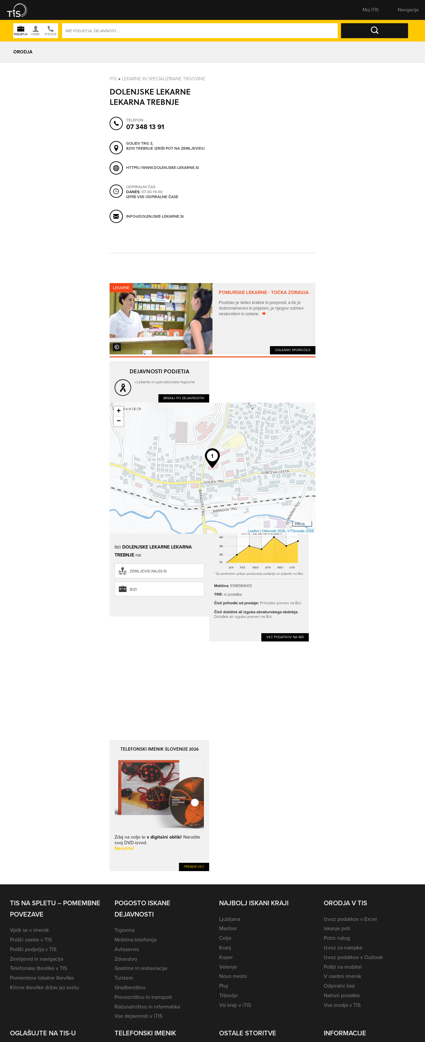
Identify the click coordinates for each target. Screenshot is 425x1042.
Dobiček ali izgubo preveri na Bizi (243, 616)
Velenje (228, 967)
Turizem (124, 978)
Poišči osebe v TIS (31, 939)
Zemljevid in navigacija (36, 959)
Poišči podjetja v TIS (33, 949)
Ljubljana (229, 919)
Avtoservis (127, 949)
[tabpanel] (212, 318)
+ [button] (119, 411)
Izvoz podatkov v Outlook (353, 957)
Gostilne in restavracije (141, 968)
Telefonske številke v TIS (38, 968)
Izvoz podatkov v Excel (350, 919)
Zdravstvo (126, 959)
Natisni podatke (342, 995)
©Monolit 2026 (273, 531)
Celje (225, 938)
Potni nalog (337, 938)
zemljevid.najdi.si (148, 571)
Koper (226, 957)
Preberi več (194, 866)
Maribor (228, 928)
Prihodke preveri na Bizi (280, 603)
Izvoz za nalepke (343, 947)
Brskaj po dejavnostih (183, 398)
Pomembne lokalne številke (42, 978)
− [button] (119, 421)
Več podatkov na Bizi (285, 636)
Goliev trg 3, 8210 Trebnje (139, 146)
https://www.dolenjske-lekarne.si (162, 168)
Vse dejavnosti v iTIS (138, 1016)
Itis (113, 78)
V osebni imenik (342, 976)
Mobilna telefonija (135, 939)
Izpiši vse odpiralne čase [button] (152, 197)
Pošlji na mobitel (343, 967)
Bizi (133, 589)
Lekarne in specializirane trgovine (163, 78)
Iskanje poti (337, 928)
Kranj (225, 947)
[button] (22, 10)
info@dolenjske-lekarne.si (155, 216)
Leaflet (253, 531)
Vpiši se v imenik (29, 930)
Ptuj (223, 986)
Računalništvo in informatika (147, 1006)
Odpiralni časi (339, 986)
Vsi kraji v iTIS (235, 1005)
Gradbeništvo (130, 987)
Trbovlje (228, 995)
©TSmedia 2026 (300, 531)
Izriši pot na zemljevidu (179, 148)
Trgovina (124, 930)
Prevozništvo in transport (143, 997)
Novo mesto (233, 976)
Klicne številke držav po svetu (44, 987)
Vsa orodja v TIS (342, 1005)
